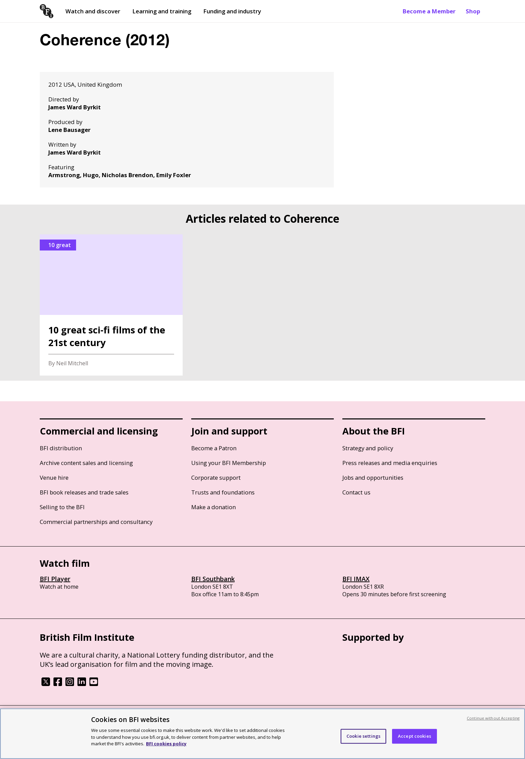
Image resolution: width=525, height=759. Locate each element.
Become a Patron (213, 448)
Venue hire (54, 477)
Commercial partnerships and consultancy (96, 522)
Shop (473, 11)
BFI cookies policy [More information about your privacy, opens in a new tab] (166, 743)
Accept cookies (414, 736)
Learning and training (161, 11)
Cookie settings (363, 736)
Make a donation (213, 507)
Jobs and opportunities (372, 477)
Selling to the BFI (62, 507)
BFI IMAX (355, 579)
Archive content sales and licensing (86, 463)
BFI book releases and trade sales (84, 492)
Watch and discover (92, 11)
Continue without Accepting (493, 718)
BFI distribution (61, 448)
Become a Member (429, 11)
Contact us (356, 492)
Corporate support (216, 477)
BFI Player (55, 579)
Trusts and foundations (223, 492)
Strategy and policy (367, 448)
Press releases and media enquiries (389, 463)
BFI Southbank (213, 579)
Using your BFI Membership (228, 463)
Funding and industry (232, 11)
